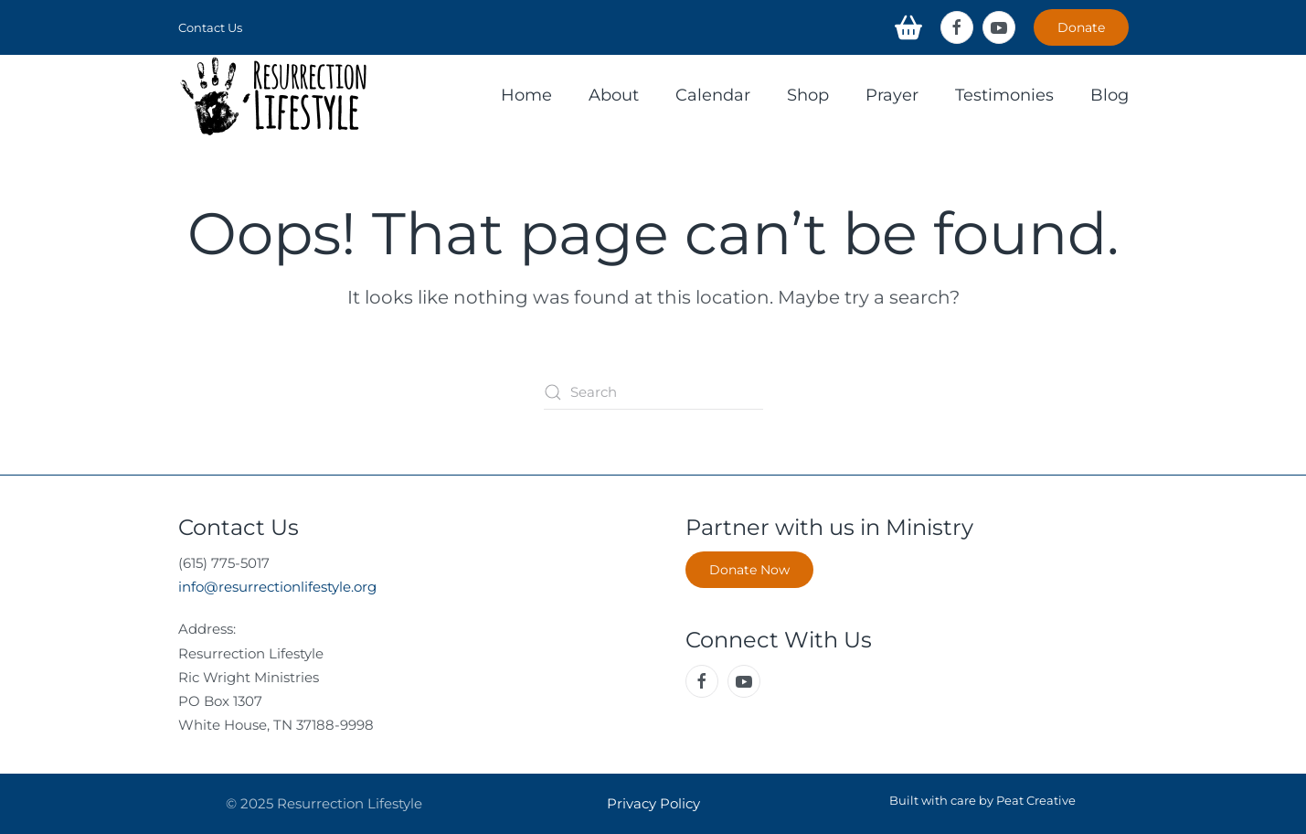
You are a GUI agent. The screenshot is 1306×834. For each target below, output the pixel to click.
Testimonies (1004, 95)
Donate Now (749, 569)
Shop (808, 95)
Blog (1109, 95)
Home (526, 95)
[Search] (653, 392)
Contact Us (210, 27)
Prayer (891, 95)
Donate (1081, 27)
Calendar (712, 95)
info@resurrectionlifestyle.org (277, 586)
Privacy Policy (653, 803)
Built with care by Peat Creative (982, 800)
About (614, 95)
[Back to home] (274, 96)
